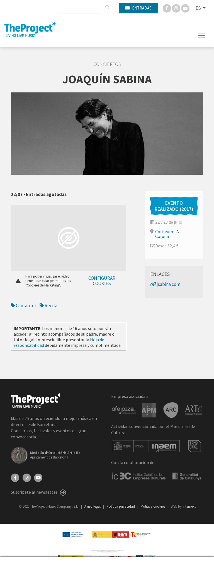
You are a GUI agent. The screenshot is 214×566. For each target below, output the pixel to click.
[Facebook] (167, 8)
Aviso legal (92, 506)
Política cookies (153, 506)
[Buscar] (107, 7)
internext (189, 506)
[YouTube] (38, 477)
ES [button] (199, 8)
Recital (49, 305)
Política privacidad (121, 506)
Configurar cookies (101, 280)
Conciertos (107, 64)
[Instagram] (176, 8)
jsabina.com (165, 284)
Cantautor (23, 305)
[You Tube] (185, 8)
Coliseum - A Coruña (167, 234)
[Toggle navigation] (201, 35)
